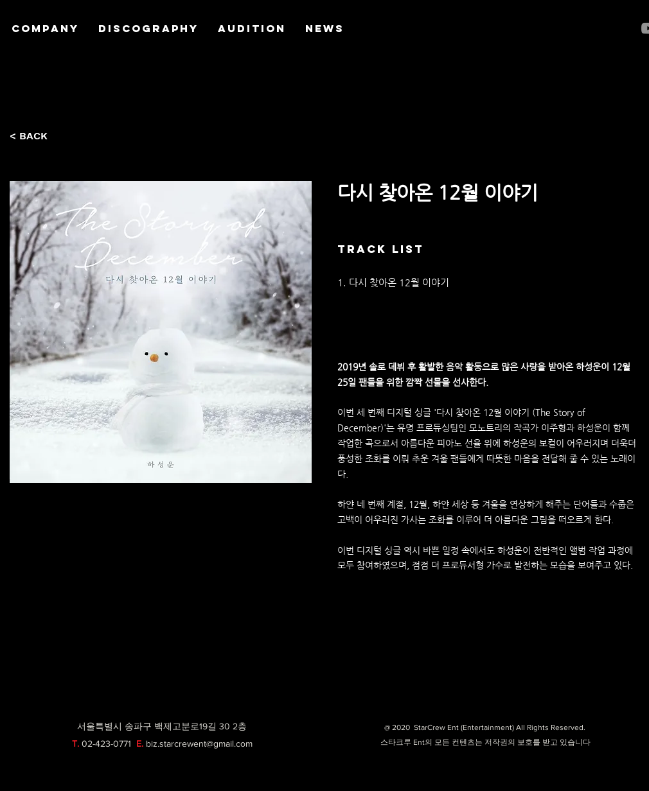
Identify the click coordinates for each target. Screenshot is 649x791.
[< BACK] (32, 136)
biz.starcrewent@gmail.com (199, 743)
